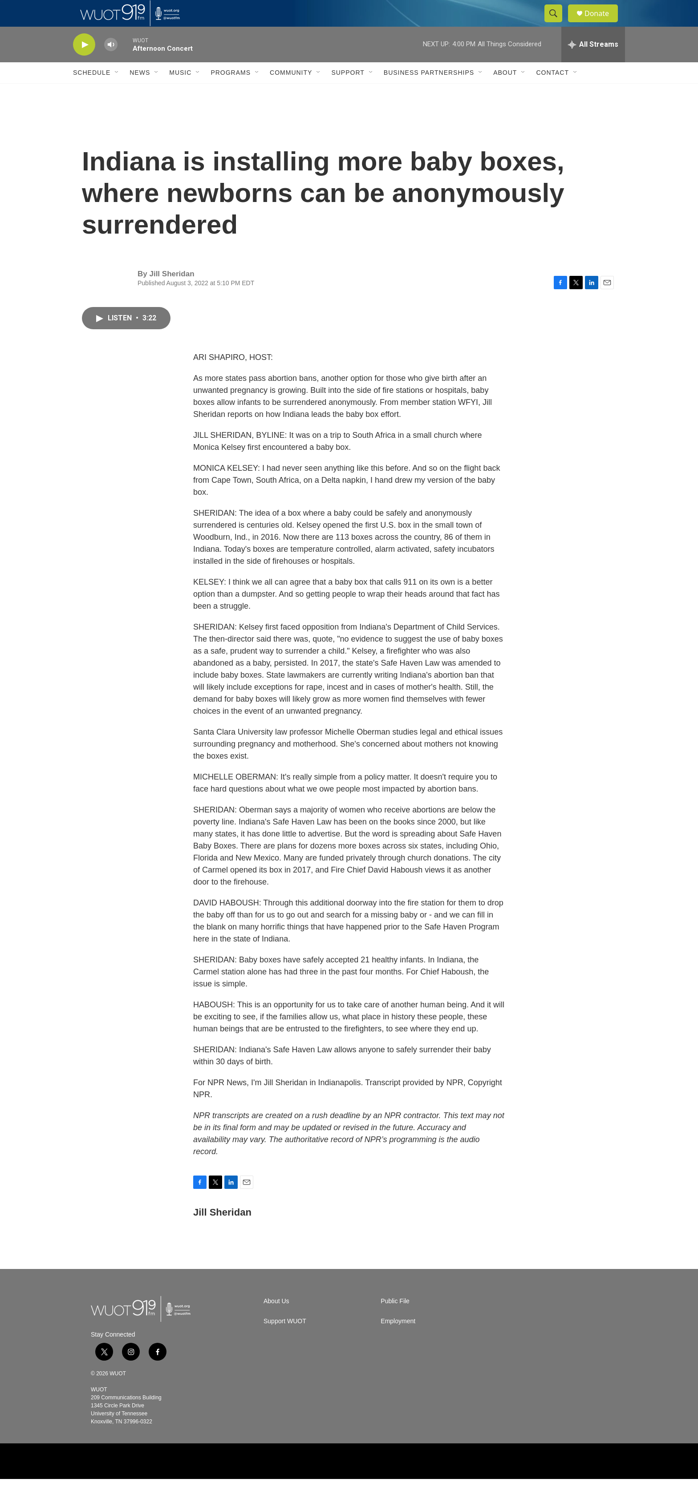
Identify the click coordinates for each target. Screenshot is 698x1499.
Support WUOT (285, 1341)
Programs (231, 92)
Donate (602, 23)
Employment (398, 1341)
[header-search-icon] (557, 23)
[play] (84, 65)
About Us (276, 1321)
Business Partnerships (429, 92)
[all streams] (593, 64)
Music (180, 92)
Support (347, 92)
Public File (395, 1321)
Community (291, 92)
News (140, 92)
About (505, 92)
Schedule (91, 92)
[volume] (110, 65)
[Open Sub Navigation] (117, 92)
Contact (552, 92)
